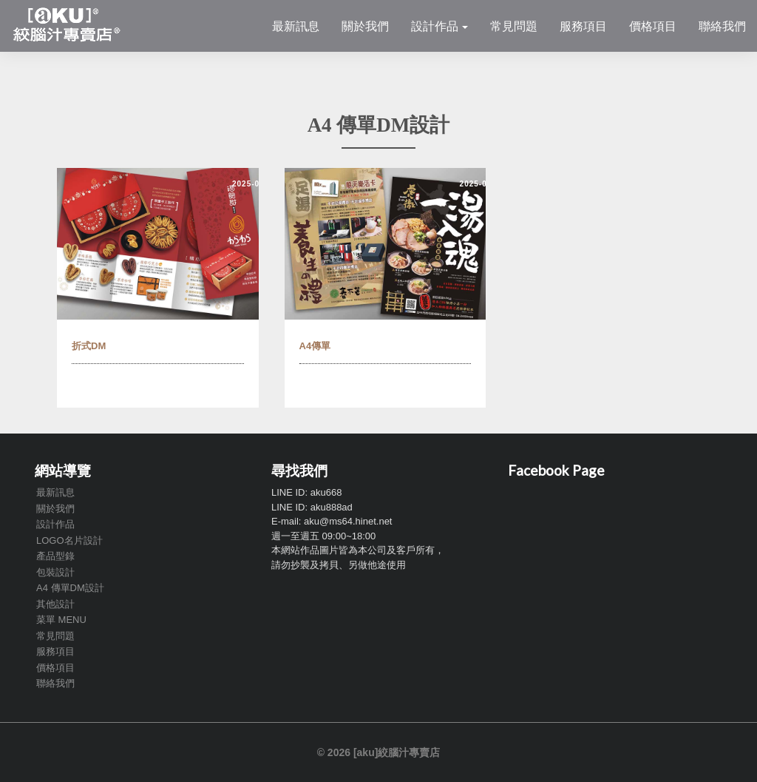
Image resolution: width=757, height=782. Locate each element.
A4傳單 (315, 345)
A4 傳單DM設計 (70, 587)
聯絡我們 (722, 25)
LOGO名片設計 (69, 540)
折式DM (89, 345)
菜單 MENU (61, 619)
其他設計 (55, 604)
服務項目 (583, 25)
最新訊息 (295, 25)
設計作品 (439, 25)
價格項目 (652, 25)
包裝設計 (55, 572)
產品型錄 (55, 556)
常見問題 (513, 25)
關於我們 (365, 25)
